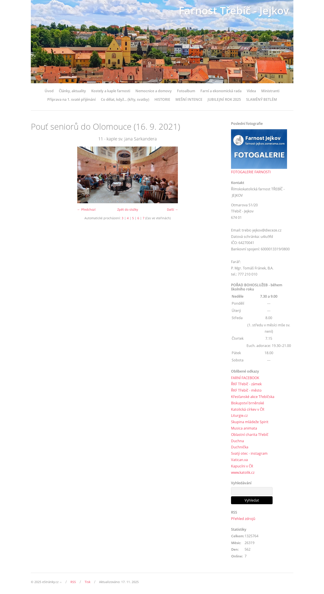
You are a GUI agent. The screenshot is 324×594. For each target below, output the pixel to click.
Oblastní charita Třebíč (249, 434)
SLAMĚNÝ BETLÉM (261, 99)
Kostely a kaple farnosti (110, 90)
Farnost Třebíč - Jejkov (234, 10)
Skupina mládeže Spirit (249, 421)
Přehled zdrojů (243, 518)
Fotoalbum (186, 90)
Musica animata (244, 428)
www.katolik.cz (242, 472)
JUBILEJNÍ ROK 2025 (224, 99)
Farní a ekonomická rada (221, 90)
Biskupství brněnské (247, 403)
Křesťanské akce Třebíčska (252, 396)
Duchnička (239, 447)
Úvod (49, 90)
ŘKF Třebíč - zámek (246, 384)
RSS (73, 582)
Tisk (87, 582)
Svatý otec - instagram (249, 453)
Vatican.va (239, 459)
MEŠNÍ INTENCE (188, 99)
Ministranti (270, 90)
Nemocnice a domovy (153, 90)
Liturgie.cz (239, 415)
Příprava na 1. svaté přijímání (71, 99)
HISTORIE (162, 99)
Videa (251, 90)
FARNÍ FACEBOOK (245, 377)
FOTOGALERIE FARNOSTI (251, 172)
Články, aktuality (72, 90)
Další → (172, 209)
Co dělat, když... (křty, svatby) (125, 99)
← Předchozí (86, 209)
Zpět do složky (127, 209)
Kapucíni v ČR (242, 466)
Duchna (237, 440)
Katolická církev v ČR (247, 409)
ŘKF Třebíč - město (246, 390)
